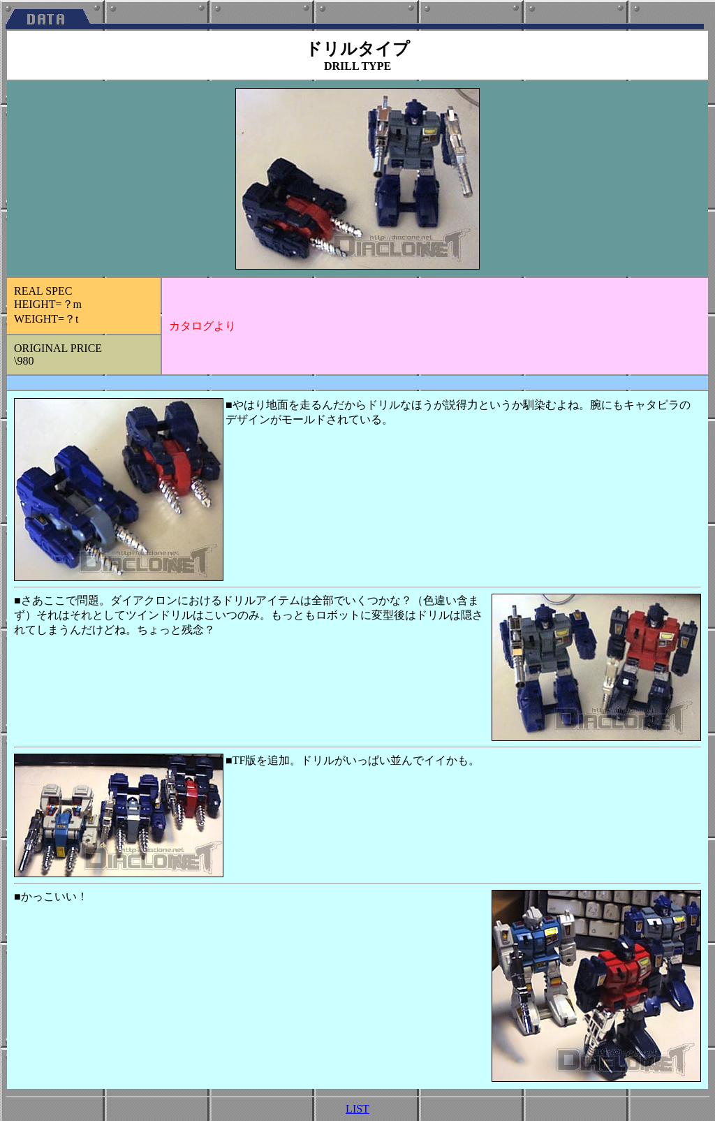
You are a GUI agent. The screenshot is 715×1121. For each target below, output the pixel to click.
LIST (357, 1109)
